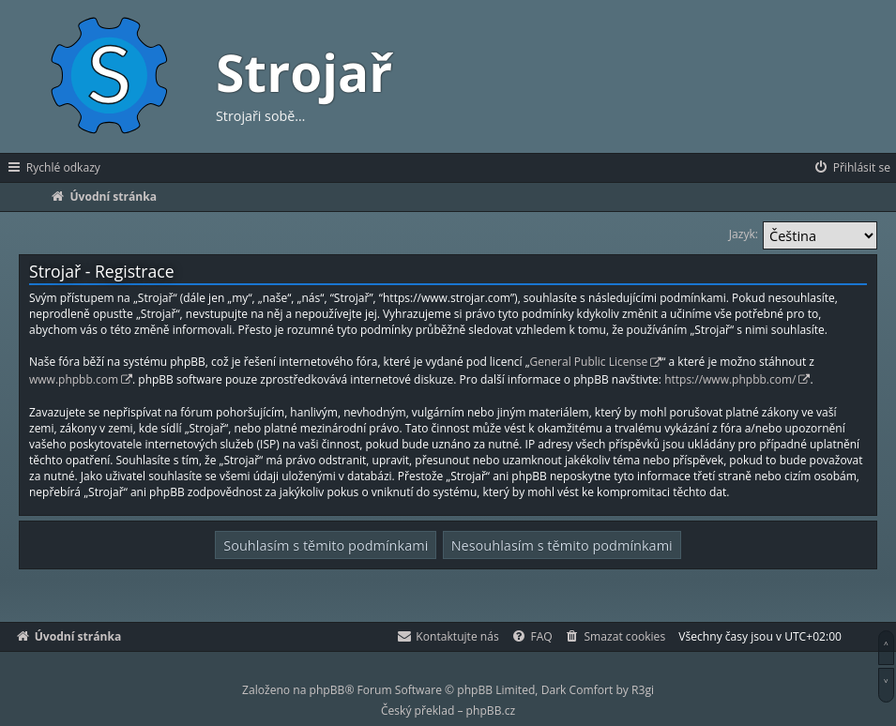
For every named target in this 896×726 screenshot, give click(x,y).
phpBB (327, 690)
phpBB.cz (490, 710)
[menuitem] (851, 168)
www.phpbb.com (73, 379)
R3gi (642, 690)
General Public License (589, 362)
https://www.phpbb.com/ (730, 379)
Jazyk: (743, 234)
